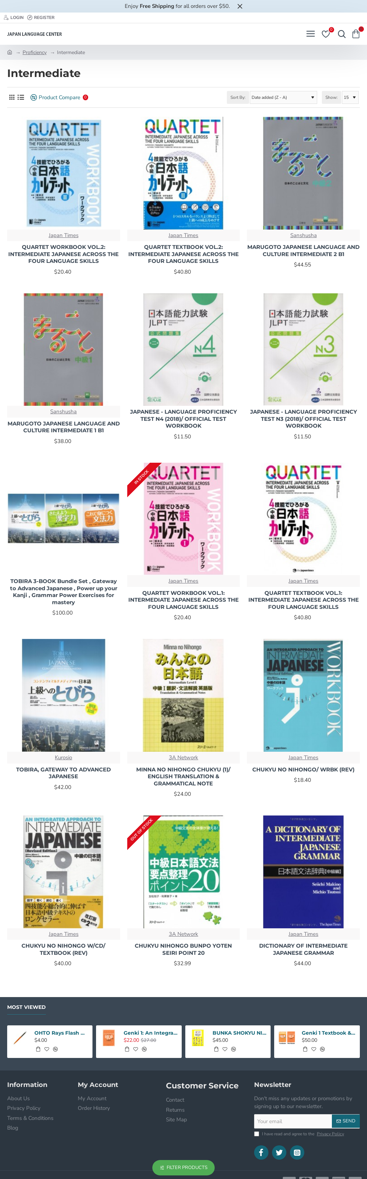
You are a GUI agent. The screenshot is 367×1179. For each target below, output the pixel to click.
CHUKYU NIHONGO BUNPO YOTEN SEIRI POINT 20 (183, 949)
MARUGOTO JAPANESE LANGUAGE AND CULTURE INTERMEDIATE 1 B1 (64, 427)
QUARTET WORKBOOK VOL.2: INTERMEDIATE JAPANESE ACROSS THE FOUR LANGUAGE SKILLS (63, 254)
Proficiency (35, 52)
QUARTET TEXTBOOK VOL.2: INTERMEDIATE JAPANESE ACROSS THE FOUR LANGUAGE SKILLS (183, 254)
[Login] (13, 18)
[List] (20, 97)
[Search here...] (340, 34)
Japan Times (63, 235)
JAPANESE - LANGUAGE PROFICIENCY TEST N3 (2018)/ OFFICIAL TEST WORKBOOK (303, 418)
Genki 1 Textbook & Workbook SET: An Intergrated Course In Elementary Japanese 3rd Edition (329, 1033)
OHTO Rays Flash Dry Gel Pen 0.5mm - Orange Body (61, 1033)
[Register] (40, 18)
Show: (331, 97)
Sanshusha (303, 235)
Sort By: (238, 97)
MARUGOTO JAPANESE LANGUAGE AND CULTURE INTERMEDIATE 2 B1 (303, 251)
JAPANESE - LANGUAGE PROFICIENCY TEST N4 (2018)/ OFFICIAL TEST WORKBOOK (183, 418)
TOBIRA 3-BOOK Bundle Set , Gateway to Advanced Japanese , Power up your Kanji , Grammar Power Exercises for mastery (63, 592)
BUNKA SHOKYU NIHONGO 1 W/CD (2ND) (239, 1033)
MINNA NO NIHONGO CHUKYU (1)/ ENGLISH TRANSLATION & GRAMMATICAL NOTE (183, 776)
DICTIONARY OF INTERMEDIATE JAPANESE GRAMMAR (303, 949)
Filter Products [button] (187, 1167)
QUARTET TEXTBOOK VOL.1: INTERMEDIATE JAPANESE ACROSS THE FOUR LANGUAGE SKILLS (303, 600)
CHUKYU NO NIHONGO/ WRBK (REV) (303, 769)
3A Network (183, 757)
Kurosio (63, 757)
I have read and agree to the (299, 1134)
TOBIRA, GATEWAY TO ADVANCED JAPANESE (63, 773)
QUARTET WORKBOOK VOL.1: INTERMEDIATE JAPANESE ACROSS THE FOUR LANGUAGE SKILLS (183, 600)
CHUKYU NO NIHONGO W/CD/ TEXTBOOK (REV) (63, 949)
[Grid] (11, 97)
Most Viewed (26, 1007)
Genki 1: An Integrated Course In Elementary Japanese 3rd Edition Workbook (150, 1033)
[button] (38, 1049)
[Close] (240, 6)
